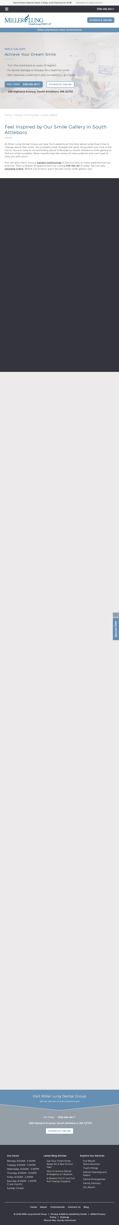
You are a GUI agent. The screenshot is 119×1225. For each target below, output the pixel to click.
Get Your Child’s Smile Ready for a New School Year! (60, 1164)
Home (8, 115)
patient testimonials (49, 162)
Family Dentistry (92, 1183)
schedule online (14, 168)
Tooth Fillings (90, 1168)
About (43, 1207)
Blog (86, 1207)
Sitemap (64, 1217)
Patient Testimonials (26, 115)
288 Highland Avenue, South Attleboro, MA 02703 (40, 91)
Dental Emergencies (94, 1179)
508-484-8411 (74, 165)
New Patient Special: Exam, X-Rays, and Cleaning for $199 (42, 3)
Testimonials (57, 1207)
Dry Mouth (89, 1187)
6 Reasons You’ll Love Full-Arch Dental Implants (61, 1180)
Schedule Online (101, 20)
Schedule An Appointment (89, 3)
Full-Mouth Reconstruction (91, 1163)
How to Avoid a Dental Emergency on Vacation (59, 1173)
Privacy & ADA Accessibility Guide (69, 1214)
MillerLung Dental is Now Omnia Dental (59, 29)
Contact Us (74, 1207)
